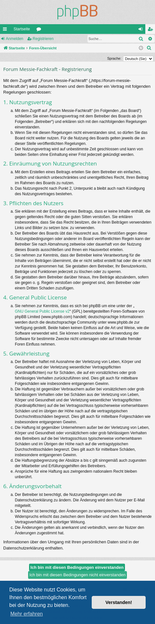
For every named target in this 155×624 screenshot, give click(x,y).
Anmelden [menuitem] (142, 30)
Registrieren (43, 38)
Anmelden (14, 38)
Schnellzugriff (6, 30)
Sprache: (114, 58)
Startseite (22, 29)
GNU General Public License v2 (42, 311)
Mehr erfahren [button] (26, 614)
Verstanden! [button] (119, 602)
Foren (40, 30)
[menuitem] (149, 48)
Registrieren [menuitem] (151, 30)
